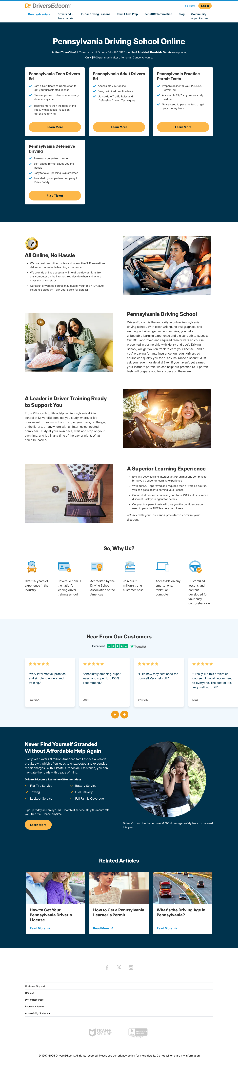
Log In (205, 5)
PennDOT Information (158, 14)
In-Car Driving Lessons (95, 14)
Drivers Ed (66, 14)
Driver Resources (34, 999)
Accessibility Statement (38, 1013)
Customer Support (35, 986)
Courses (29, 992)
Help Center (189, 5)
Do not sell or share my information (178, 1055)
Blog (182, 14)
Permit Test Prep (127, 14)
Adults (69, 18)
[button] (114, 714)
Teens (61, 18)
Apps (194, 18)
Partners (203, 18)
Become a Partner (34, 1006)
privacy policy (126, 1055)
